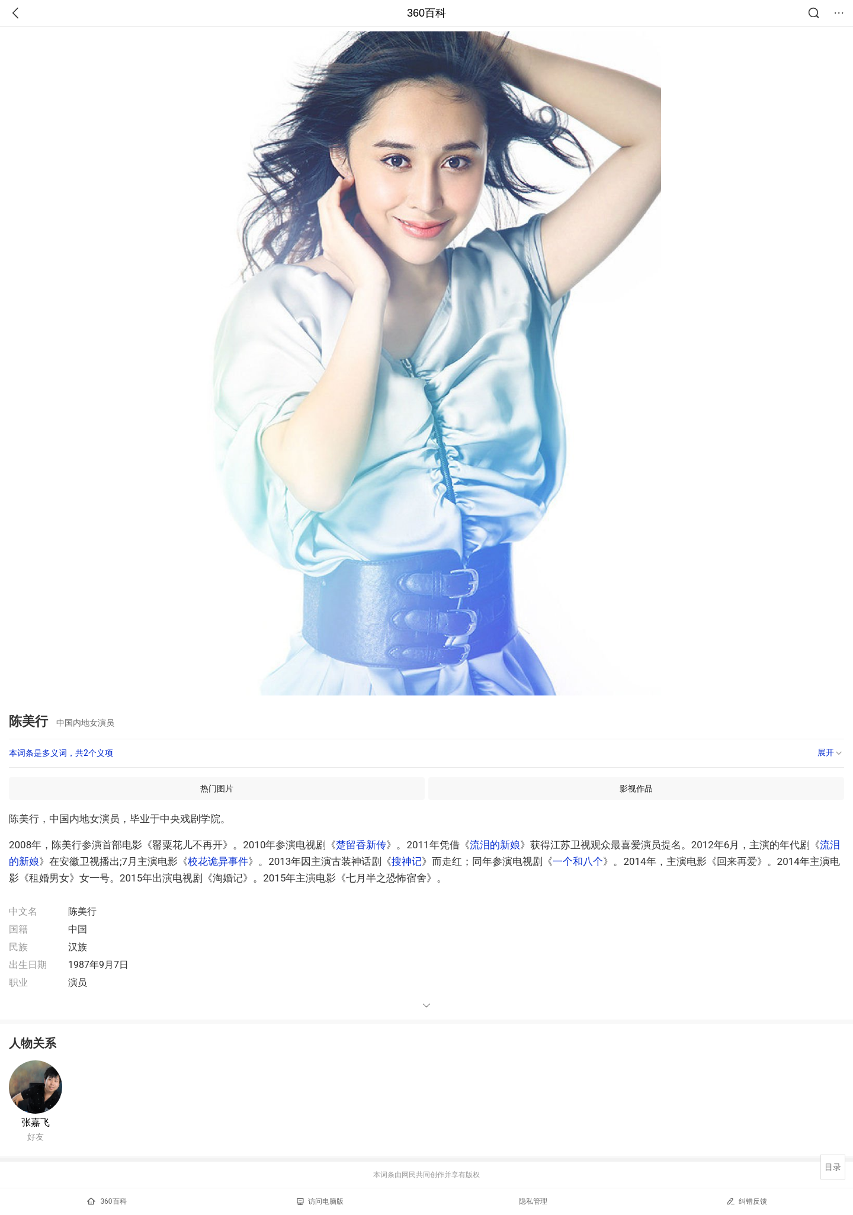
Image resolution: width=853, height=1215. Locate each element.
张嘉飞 (35, 1122)
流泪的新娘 (495, 845)
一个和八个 (578, 861)
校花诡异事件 (218, 861)
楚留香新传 (361, 845)
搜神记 (407, 861)
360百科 (426, 13)
